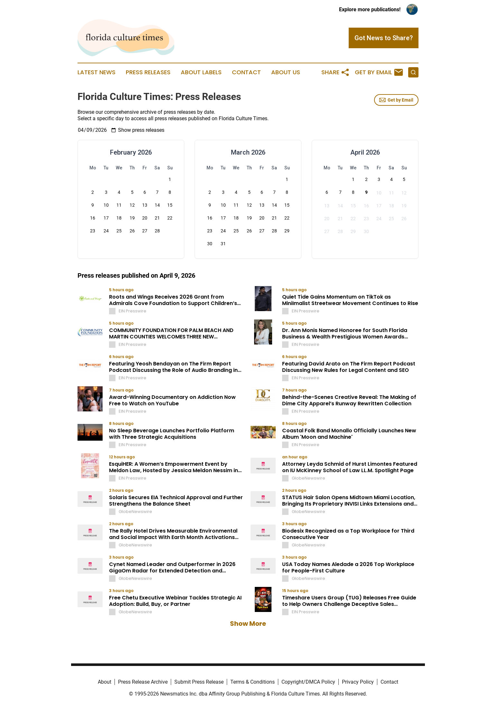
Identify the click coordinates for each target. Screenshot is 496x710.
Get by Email (396, 100)
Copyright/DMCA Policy (308, 682)
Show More (248, 623)
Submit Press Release (199, 682)
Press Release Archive (143, 682)
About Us (285, 72)
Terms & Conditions (252, 682)
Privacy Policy (358, 682)
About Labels (201, 72)
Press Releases (148, 72)
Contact (246, 72)
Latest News (96, 72)
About (104, 682)
